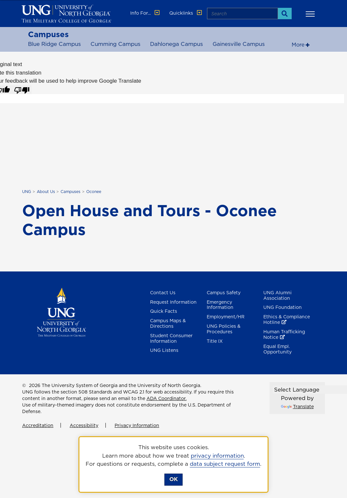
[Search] (285, 13)
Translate (297, 406)
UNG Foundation (282, 307)
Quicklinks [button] (186, 13)
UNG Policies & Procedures (224, 329)
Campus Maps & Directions (168, 323)
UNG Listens (164, 350)
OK (173, 479)
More (298, 44)
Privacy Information (137, 425)
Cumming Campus (115, 44)
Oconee (93, 191)
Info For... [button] (145, 13)
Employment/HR (225, 316)
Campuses (48, 34)
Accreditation (37, 425)
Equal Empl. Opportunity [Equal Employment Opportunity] (277, 349)
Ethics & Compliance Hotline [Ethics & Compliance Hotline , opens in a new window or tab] (286, 319)
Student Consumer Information (171, 338)
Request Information (173, 302)
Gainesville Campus (239, 44)
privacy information (217, 456)
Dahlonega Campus (176, 44)
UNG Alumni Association (277, 295)
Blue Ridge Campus (54, 44)
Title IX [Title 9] (215, 341)
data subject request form (225, 464)
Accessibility (84, 425)
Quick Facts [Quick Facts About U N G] (163, 311)
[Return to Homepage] (61, 311)
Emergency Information (220, 305)
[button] (311, 13)
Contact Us (162, 292)
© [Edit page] (24, 385)
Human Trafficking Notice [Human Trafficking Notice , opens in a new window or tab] (284, 334)
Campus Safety (224, 292)
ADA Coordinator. (166, 398)
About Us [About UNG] (46, 191)
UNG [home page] (26, 191)
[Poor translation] (22, 89)
